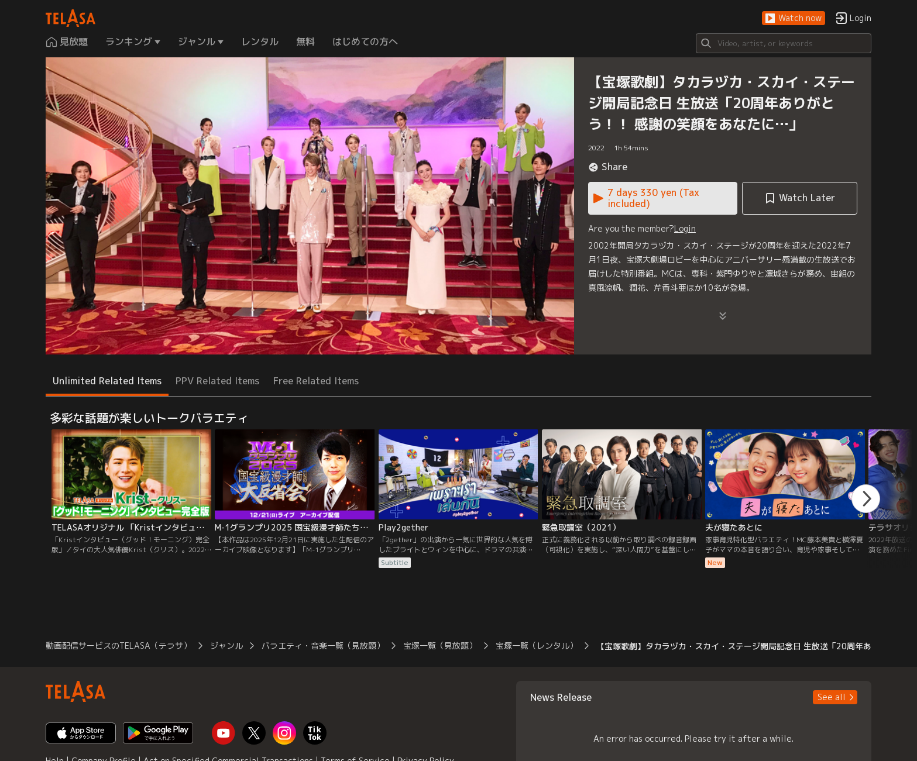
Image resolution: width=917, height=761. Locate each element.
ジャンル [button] (226, 645)
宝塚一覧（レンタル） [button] (537, 645)
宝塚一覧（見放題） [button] (440, 645)
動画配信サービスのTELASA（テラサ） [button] (118, 645)
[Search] (783, 43)
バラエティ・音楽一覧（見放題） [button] (323, 645)
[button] (793, 18)
